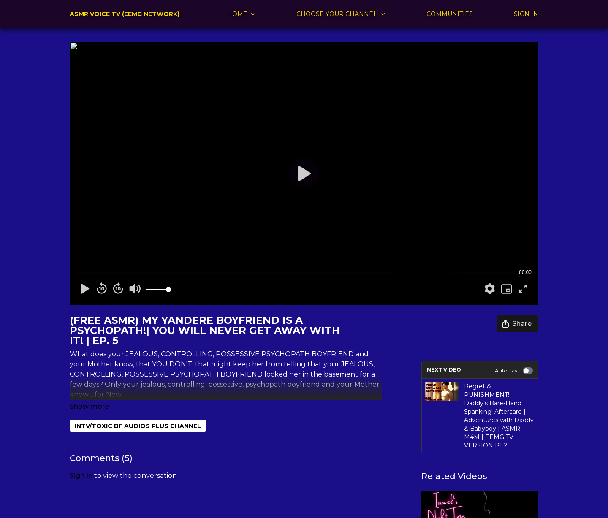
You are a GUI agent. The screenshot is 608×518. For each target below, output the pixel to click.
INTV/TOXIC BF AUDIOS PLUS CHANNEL (138, 414)
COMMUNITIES (449, 14)
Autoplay (514, 370)
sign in (81, 464)
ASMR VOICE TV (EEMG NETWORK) (124, 14)
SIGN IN (526, 14)
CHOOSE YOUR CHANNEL (340, 14)
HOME (241, 14)
